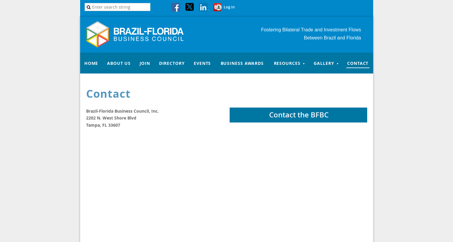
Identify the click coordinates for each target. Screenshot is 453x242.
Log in (229, 7)
